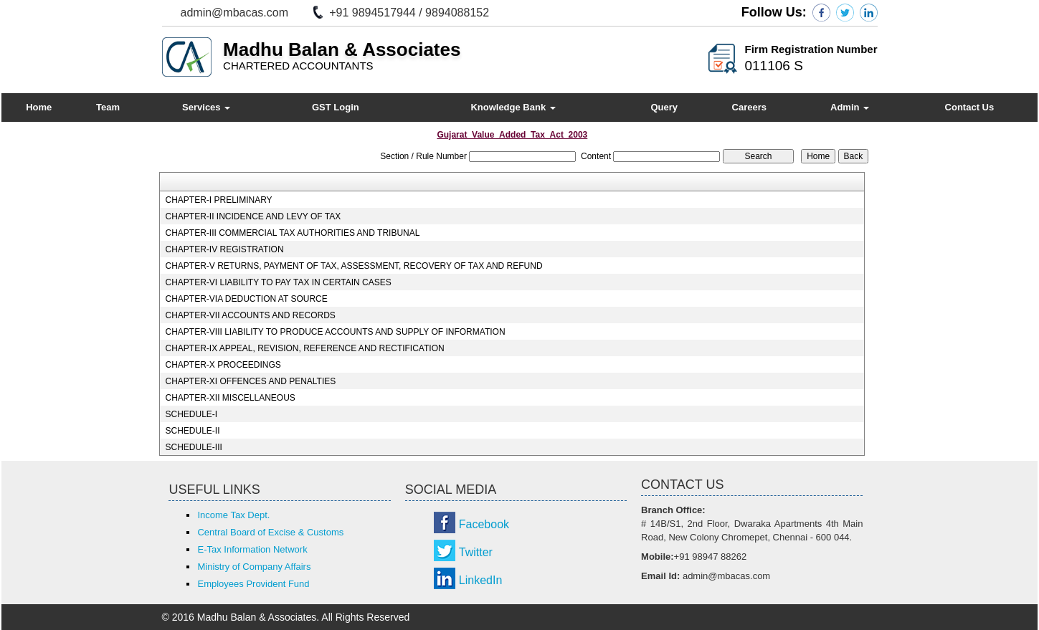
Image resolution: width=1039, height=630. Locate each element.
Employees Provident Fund (253, 583)
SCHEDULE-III (193, 447)
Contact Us (970, 107)
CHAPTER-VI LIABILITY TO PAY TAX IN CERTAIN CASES (278, 282)
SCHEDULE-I (191, 414)
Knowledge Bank (512, 107)
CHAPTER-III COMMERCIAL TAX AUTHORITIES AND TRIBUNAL (292, 233)
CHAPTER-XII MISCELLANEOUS (230, 398)
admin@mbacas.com (235, 12)
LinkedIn (481, 580)
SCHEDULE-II (192, 431)
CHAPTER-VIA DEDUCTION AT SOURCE (246, 299)
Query (664, 107)
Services (206, 107)
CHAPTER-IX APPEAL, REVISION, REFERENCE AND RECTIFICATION (304, 348)
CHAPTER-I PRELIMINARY (218, 200)
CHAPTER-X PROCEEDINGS (222, 365)
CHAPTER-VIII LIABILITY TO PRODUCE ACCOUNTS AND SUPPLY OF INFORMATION (335, 332)
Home (39, 107)
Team (108, 107)
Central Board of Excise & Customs (270, 532)
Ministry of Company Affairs (253, 566)
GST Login (335, 107)
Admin (849, 107)
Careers (749, 107)
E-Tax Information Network (252, 549)
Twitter (476, 552)
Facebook (484, 524)
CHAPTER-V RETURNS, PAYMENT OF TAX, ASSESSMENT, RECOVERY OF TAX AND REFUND (353, 266)
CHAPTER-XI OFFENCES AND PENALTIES (250, 381)
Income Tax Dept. (233, 515)
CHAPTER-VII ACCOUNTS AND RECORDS (250, 315)
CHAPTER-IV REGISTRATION (224, 249)
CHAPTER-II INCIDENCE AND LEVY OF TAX (253, 216)
